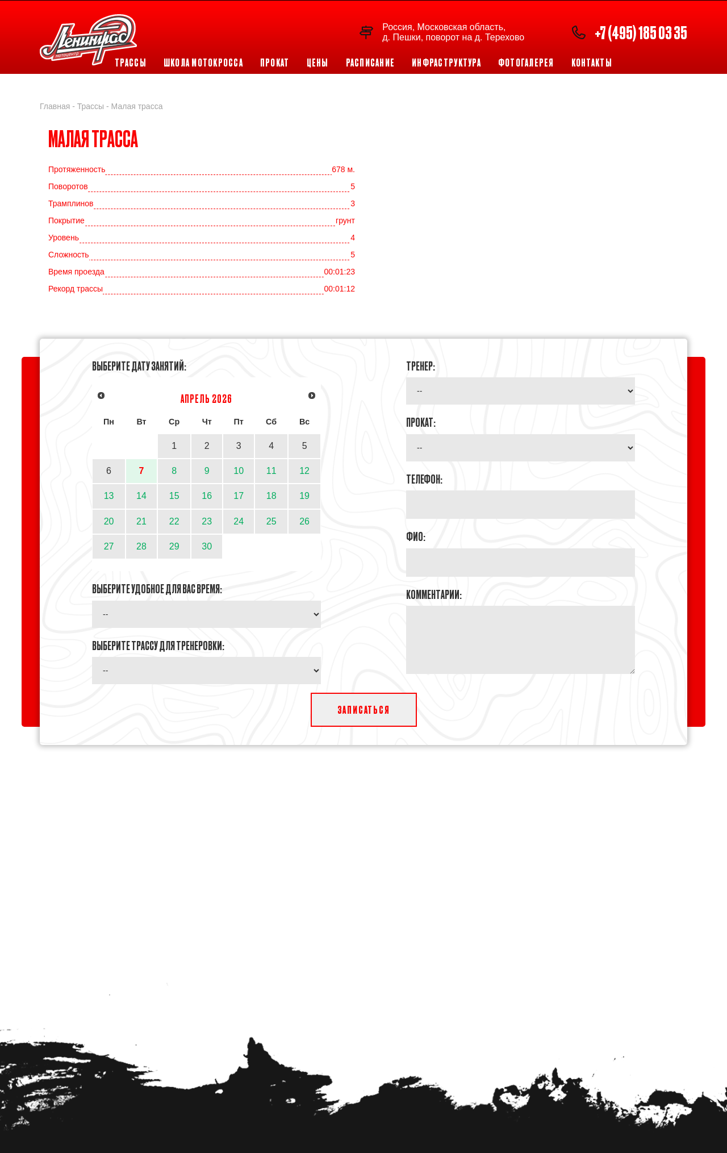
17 (238, 496)
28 (141, 546)
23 (207, 521)
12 (304, 471)
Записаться (363, 709)
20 (109, 521)
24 (238, 521)
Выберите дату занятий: (139, 365)
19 (304, 496)
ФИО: (415, 536)
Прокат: (421, 422)
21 (141, 521)
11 (271, 471)
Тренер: (420, 365)
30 (207, 546)
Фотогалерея (526, 62)
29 (174, 546)
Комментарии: (434, 594)
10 (238, 471)
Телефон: (424, 478)
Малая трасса (137, 106)
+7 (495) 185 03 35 (641, 32)
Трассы (131, 62)
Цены (318, 62)
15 (174, 496)
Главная (55, 106)
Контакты (591, 62)
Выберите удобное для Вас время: (157, 588)
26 (304, 521)
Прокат (275, 62)
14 (141, 496)
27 (109, 546)
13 (109, 496)
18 (271, 496)
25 (271, 521)
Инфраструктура (446, 62)
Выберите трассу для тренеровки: (158, 645)
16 (207, 496)
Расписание (370, 62)
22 (174, 521)
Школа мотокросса (203, 62)
